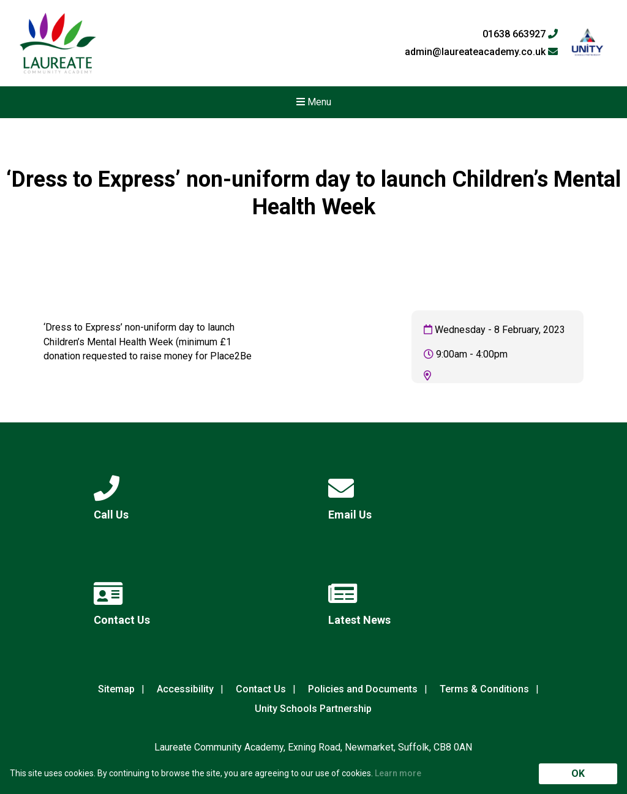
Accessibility (185, 689)
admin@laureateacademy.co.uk (481, 52)
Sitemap (116, 689)
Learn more (398, 773)
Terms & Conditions (484, 689)
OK (578, 773)
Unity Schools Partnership (313, 708)
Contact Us (261, 689)
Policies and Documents (363, 689)
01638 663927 (520, 34)
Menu (313, 102)
